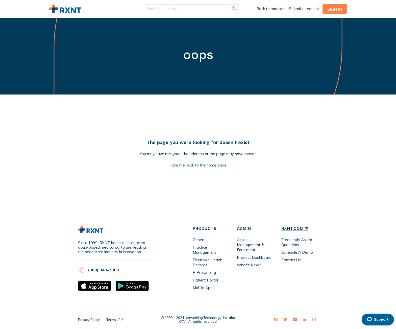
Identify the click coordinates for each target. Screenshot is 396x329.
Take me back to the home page (198, 165)
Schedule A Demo (297, 252)
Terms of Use (117, 320)
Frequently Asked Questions (296, 242)
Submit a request (304, 8)
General (199, 239)
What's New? (249, 265)
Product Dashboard (254, 257)
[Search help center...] (192, 9)
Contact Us (291, 259)
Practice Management (204, 250)
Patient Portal (205, 280)
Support (377, 319)
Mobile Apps (204, 287)
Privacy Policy (89, 320)
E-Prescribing (204, 272)
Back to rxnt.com (271, 8)
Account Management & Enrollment (250, 244)
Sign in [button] (334, 9)
